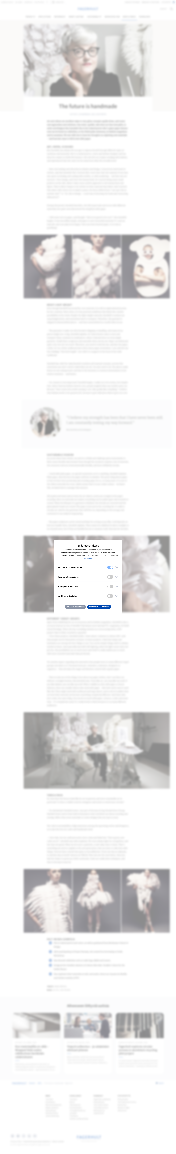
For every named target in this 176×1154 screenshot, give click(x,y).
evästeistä (88, 559)
